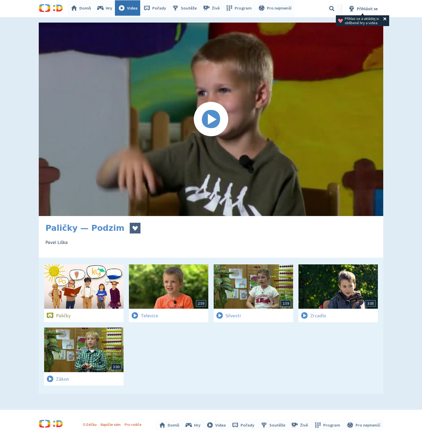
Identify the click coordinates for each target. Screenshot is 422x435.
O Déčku (90, 423)
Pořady (156, 9)
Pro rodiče (133, 423)
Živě (212, 9)
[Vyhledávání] (332, 8)
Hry (106, 9)
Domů (82, 9)
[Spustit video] (211, 119)
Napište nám (111, 423)
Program (239, 9)
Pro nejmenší (275, 9)
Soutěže (185, 9)
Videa (129, 9)
